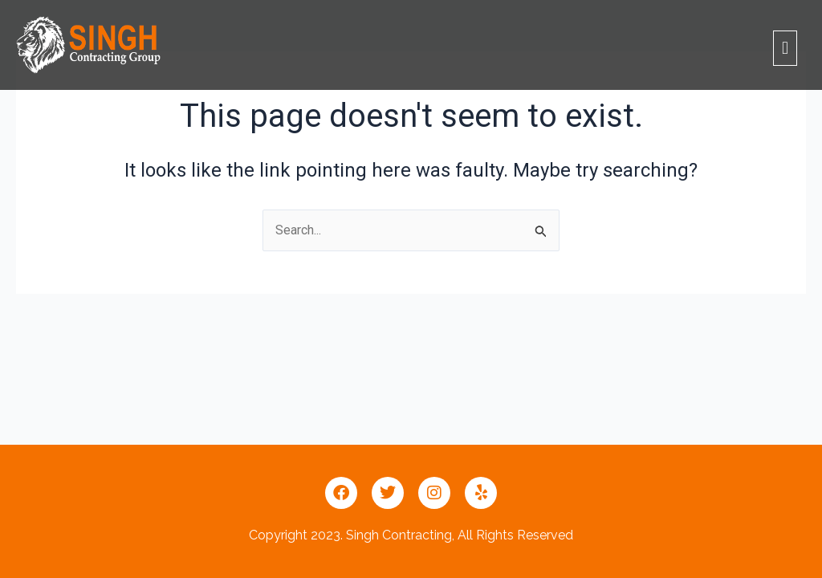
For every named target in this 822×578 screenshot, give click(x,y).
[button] (785, 47)
